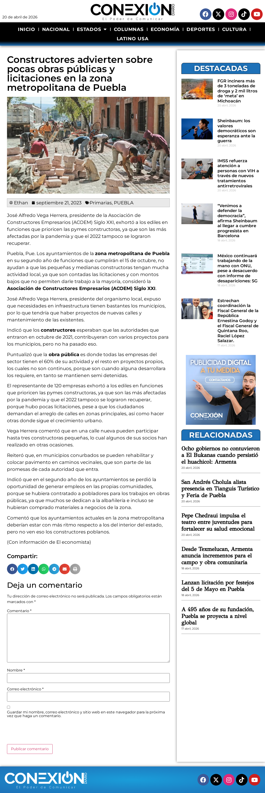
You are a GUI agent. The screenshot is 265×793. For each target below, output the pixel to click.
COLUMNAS (129, 29)
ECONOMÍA (165, 29)
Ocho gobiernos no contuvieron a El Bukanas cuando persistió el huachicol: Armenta (220, 455)
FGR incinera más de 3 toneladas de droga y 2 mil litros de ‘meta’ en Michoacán (237, 91)
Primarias (101, 203)
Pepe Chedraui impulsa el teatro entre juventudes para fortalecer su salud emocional (218, 522)
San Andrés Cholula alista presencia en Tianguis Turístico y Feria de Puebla (220, 489)
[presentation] (42, 733)
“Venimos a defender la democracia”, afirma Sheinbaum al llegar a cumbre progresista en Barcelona (237, 221)
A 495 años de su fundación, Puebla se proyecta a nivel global (217, 616)
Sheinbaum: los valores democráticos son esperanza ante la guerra (236, 130)
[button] (12, 569)
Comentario (19, 611)
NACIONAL (56, 29)
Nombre (16, 670)
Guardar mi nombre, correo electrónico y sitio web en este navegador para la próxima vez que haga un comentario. (86, 714)
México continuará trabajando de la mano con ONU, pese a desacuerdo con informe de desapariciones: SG (237, 268)
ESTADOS (92, 29)
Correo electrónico (25, 689)
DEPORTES (201, 29)
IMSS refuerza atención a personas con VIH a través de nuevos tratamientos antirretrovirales (238, 173)
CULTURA (234, 29)
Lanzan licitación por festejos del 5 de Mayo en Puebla (217, 586)
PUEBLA (123, 203)
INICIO (26, 29)
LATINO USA (133, 38)
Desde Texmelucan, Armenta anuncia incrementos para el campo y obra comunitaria (217, 556)
